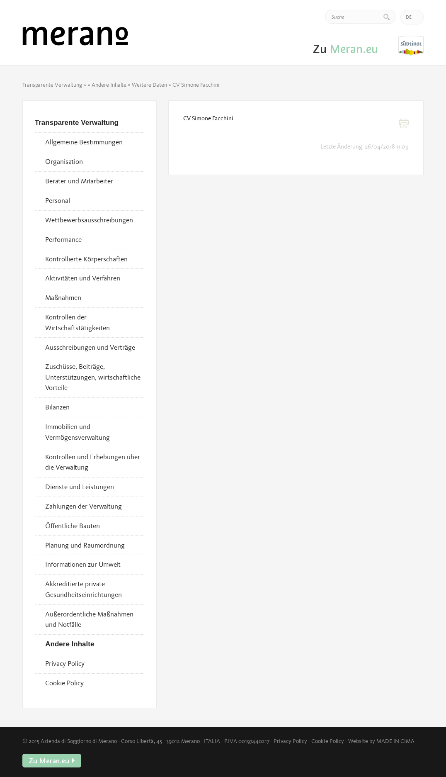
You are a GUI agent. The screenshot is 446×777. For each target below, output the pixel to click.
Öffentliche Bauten (72, 525)
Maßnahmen (63, 297)
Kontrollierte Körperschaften (86, 259)
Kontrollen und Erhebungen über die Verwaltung (92, 462)
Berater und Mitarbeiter (79, 181)
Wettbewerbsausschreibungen (89, 220)
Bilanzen (57, 407)
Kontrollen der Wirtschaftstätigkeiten (77, 322)
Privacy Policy (65, 663)
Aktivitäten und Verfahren (82, 278)
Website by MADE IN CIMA (381, 741)
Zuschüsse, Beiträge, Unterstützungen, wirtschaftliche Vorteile (93, 377)
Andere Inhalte (109, 84)
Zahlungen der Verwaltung (83, 506)
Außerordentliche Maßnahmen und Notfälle (89, 619)
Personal (57, 200)
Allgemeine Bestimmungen (84, 142)
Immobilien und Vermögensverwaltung (77, 431)
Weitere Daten (149, 84)
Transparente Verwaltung (52, 84)
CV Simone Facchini (208, 118)
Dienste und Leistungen (79, 486)
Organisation (64, 161)
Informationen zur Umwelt (83, 564)
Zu (411, 46)
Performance (63, 239)
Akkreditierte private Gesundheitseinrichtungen (83, 589)
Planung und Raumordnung (85, 545)
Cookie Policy (64, 683)
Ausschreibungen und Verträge (90, 347)
